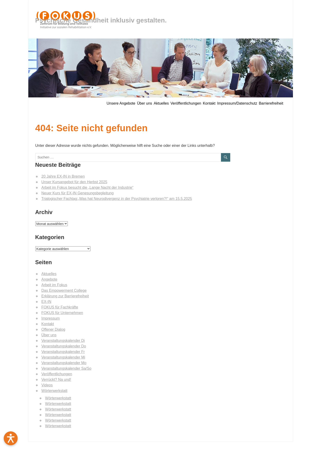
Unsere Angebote (121, 103)
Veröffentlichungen (185, 103)
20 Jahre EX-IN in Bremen (63, 176)
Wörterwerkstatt (54, 391)
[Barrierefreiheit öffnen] (11, 438)
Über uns (144, 103)
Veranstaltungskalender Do (63, 346)
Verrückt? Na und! (56, 380)
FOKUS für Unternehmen (62, 313)
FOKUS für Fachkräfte (59, 307)
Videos (47, 385)
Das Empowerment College (64, 290)
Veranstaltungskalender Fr (63, 352)
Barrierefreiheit (271, 103)
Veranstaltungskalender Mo (63, 363)
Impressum (50, 318)
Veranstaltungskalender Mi (63, 357)
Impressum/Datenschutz (237, 103)
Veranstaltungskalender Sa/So (66, 368)
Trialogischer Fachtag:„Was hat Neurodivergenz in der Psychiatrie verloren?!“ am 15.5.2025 (116, 199)
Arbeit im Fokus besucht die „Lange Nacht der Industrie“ (87, 187)
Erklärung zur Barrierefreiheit (65, 296)
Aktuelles (161, 103)
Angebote (49, 279)
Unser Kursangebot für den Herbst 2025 (74, 182)
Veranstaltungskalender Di (63, 341)
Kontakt (209, 103)
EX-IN (46, 302)
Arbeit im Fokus (54, 285)
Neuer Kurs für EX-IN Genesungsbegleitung (77, 193)
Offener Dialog (53, 329)
